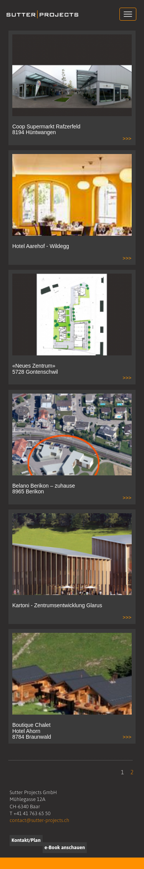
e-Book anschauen (65, 847)
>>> (126, 138)
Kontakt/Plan (26, 840)
